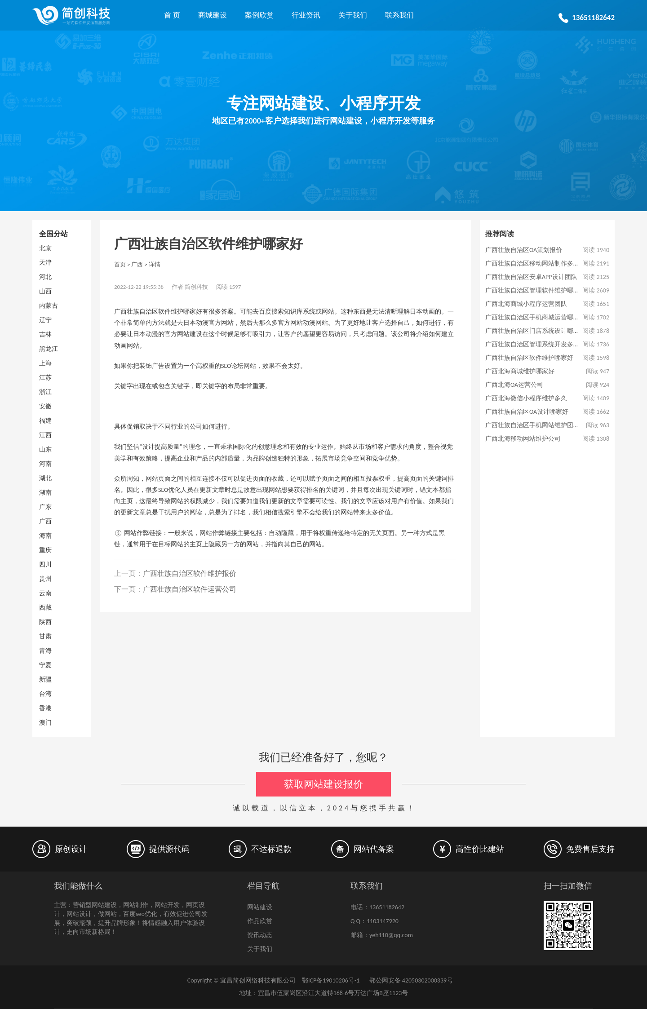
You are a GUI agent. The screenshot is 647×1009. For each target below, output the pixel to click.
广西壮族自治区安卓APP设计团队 (531, 277)
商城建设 (212, 15)
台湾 (45, 694)
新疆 (45, 679)
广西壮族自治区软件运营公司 (189, 589)
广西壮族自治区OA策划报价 (523, 250)
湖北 (45, 478)
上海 (45, 363)
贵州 (45, 579)
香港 (45, 708)
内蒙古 (48, 306)
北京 (45, 248)
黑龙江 (48, 349)
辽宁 (45, 320)
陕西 (45, 622)
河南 (45, 464)
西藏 (45, 607)
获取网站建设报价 (323, 784)
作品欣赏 (259, 921)
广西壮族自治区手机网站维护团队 (532, 425)
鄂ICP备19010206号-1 (330, 980)
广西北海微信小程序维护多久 (526, 398)
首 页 (172, 15)
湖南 (45, 492)
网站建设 (259, 907)
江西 (45, 435)
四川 (45, 564)
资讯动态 (259, 935)
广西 (45, 521)
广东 (45, 507)
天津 (45, 262)
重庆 (45, 550)
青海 (45, 651)
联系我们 (399, 15)
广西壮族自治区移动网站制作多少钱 (535, 263)
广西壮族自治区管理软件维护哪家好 (535, 290)
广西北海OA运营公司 (514, 385)
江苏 (45, 377)
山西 (45, 291)
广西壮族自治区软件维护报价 (189, 573)
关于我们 (352, 15)
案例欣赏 (259, 15)
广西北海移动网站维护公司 (523, 439)
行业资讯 (306, 15)
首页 (120, 264)
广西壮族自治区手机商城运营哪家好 (535, 317)
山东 (45, 449)
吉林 (45, 334)
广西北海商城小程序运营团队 (526, 304)
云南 (45, 593)
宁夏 (45, 665)
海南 (45, 536)
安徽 (45, 406)
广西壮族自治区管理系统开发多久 (532, 344)
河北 (45, 277)
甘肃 (45, 636)
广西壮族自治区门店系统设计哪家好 (535, 331)
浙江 (45, 392)
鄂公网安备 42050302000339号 (410, 980)
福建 (45, 421)
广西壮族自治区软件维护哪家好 (529, 358)
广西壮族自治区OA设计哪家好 (526, 412)
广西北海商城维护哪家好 (519, 371)
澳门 (45, 722)
